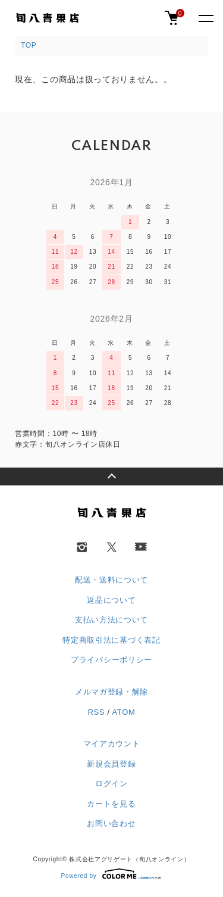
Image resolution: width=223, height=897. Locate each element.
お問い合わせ (111, 823)
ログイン (111, 783)
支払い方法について (111, 619)
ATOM (123, 712)
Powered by (111, 873)
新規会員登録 (111, 763)
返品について (111, 600)
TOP (29, 45)
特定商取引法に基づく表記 (111, 640)
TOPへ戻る (111, 476)
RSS (96, 712)
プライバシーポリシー (111, 659)
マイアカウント (111, 743)
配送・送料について (111, 579)
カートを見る (111, 803)
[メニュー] (205, 18)
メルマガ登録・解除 (111, 691)
